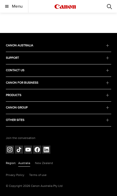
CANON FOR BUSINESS (57, 83)
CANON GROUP (57, 108)
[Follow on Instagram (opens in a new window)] (10, 150)
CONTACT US (57, 70)
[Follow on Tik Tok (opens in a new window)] (19, 150)
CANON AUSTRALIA (57, 45)
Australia (24, 163)
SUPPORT (57, 58)
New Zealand (44, 163)
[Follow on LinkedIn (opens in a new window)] (46, 150)
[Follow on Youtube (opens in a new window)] (28, 150)
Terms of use (38, 175)
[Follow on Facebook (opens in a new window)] (37, 150)
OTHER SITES (57, 120)
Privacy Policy (15, 175)
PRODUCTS (57, 95)
